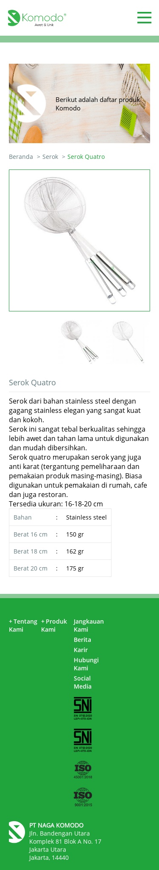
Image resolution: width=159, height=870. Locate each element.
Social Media (83, 682)
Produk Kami (54, 625)
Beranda (21, 157)
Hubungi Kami (86, 664)
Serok (50, 157)
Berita (82, 640)
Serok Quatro (86, 157)
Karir (81, 650)
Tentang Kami (23, 625)
